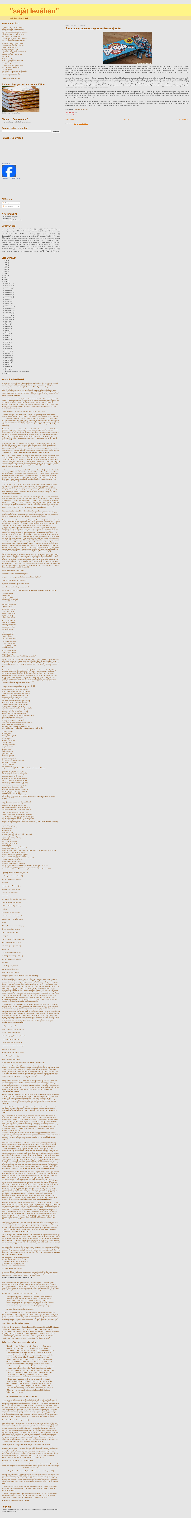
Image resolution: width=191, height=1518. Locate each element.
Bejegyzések (7, 203)
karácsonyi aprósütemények (36, 238)
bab (33, 229)
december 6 (8, 289)
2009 (5, 281)
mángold (56, 242)
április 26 (8, 342)
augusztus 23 (9, 315)
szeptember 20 (9, 308)
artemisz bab (26, 229)
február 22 (8, 359)
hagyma (42, 236)
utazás (8, 251)
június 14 (8, 330)
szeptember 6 (9, 312)
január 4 (7, 369)
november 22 (9, 292)
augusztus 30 (9, 314)
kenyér (58, 238)
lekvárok (18, 242)
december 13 (9, 287)
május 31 (8, 333)
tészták (41, 249)
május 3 (7, 341)
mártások (5, 244)
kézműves (10, 240)
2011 (5, 277)
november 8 (8, 296)
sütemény (56, 246)
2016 (5, 267)
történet (56, 248)
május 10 (8, 339)
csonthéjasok (18, 231)
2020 (5, 261)
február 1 (8, 364)
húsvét (7, 238)
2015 (5, 269)
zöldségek (46, 251)
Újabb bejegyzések (71, 119)
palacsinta (46, 244)
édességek (44, 231)
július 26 (7, 321)
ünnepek (17, 251)
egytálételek (54, 231)
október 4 (8, 305)
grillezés (24, 236)
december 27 (9, 283)
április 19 (8, 344)
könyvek (47, 240)
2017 (5, 265)
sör (44, 246)
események (13, 233)
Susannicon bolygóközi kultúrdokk (12, 220)
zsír (56, 251)
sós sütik (38, 246)
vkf (37, 251)
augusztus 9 (8, 319)
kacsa (19, 238)
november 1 (8, 297)
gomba (17, 236)
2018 (5, 263)
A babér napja (5, 229)
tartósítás (29, 248)
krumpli (11, 242)
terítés (34, 248)
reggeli (3, 246)
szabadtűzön (9, 249)
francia (47, 233)
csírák (10, 231)
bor (5, 231)
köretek (56, 240)
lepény (26, 242)
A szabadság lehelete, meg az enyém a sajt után (92, 28)
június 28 (8, 326)
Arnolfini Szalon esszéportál (10, 217)
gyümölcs (32, 236)
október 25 (8, 299)
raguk (56, 244)
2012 (5, 275)
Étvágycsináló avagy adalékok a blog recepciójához (16, 122)
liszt (49, 242)
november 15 (9, 294)
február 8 (8, 362)
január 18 (8, 366)
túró (3, 251)
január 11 (8, 368)
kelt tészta (50, 238)
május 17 (8, 337)
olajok (32, 244)
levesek (43, 242)
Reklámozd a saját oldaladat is (11, 178)
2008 (5, 373)
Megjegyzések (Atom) (81, 124)
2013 (5, 273)
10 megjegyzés (70, 112)
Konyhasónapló (6, 218)
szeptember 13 (9, 310)
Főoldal (126, 119)
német (14, 244)
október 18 (8, 301)
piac (52, 244)
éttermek (26, 233)
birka (58, 229)
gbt (12, 236)
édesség (72, 114)
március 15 (8, 353)
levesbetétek (34, 242)
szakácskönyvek (19, 248)
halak (49, 236)
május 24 (8, 335)
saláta (28, 246)
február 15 (8, 360)
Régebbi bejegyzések (182, 119)
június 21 (8, 328)
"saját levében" (34, 11)
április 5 (7, 348)
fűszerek (5, 236)
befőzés (44, 229)
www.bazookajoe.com (80, 109)
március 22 (8, 351)
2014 (5, 271)
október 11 (8, 303)
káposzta (25, 238)
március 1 (8, 357)
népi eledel (22, 244)
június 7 (7, 332)
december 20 (9, 285)
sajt (75, 114)
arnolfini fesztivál (15, 229)
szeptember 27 (9, 306)
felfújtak (34, 233)
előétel (3, 233)
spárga (49, 246)
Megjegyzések (8, 206)
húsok (58, 236)
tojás (49, 249)
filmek (41, 233)
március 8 (8, 355)
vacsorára (26, 251)
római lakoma (14, 246)
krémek (4, 242)
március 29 (8, 350)
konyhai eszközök (26, 240)
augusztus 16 (9, 317)
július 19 (7, 323)
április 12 (8, 346)
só (33, 246)
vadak (32, 251)
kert (5, 240)
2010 (5, 279)
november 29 (9, 290)
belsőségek (52, 229)
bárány (38, 229)
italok (13, 238)
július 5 (7, 324)
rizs (8, 246)
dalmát (27, 231)
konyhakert (37, 240)
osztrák (39, 244)
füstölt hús (55, 233)
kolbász (17, 240)
